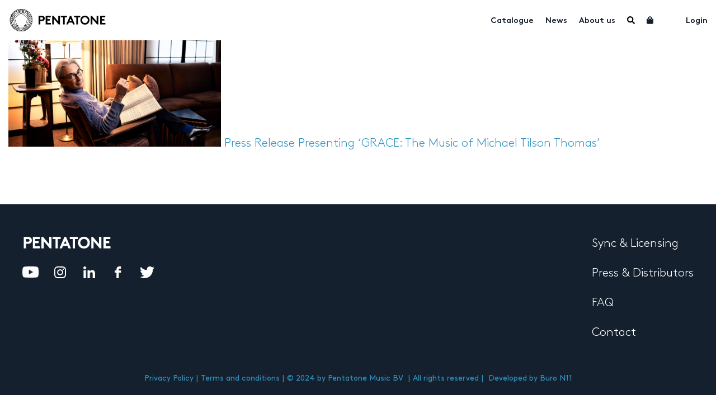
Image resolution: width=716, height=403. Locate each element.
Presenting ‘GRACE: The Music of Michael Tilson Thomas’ (449, 143)
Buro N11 (556, 378)
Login (697, 21)
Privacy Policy (169, 378)
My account (670, 19)
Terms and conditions (240, 378)
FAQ (603, 302)
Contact (614, 332)
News (556, 21)
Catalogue (512, 21)
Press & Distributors (643, 273)
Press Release (259, 143)
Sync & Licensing (635, 243)
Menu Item (631, 20)
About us (597, 21)
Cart (650, 20)
